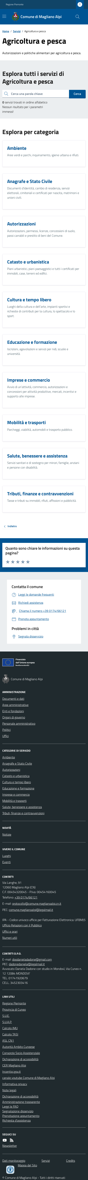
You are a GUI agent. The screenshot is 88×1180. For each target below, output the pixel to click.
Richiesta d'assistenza (16, 1120)
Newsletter (9, 1145)
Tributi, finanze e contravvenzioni (23, 813)
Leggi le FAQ (10, 1106)
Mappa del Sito (27, 1165)
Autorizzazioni (11, 769)
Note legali (9, 1090)
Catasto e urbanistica (15, 776)
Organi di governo (13, 717)
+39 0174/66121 (26, 897)
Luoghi (6, 855)
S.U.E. (5, 1015)
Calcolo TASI (10, 1034)
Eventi (6, 862)
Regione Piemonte (14, 4)
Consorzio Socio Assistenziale (21, 1053)
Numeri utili (9, 937)
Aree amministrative (15, 705)
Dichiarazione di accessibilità (20, 1059)
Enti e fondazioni (13, 711)
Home (5, 31)
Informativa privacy (14, 1084)
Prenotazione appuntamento (20, 1115)
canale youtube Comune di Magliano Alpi (28, 1077)
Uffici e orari (9, 931)
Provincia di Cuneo (14, 1009)
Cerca (77, 93)
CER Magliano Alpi (14, 1065)
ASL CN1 (8, 1040)
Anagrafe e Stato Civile (17, 763)
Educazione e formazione (18, 788)
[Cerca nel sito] (76, 16)
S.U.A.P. (7, 1022)
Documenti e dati (13, 698)
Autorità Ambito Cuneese (18, 1046)
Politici (6, 729)
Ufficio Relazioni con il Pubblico (22, 925)
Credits (70, 1160)
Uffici (5, 736)
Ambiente (8, 757)
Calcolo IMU (10, 1028)
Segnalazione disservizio (17, 1111)
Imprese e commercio (16, 794)
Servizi (17, 31)
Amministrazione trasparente (21, 1101)
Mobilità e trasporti (14, 800)
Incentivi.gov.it (11, 1071)
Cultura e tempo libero (16, 782)
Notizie (6, 834)
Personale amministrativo (18, 723)
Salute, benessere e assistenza (22, 807)
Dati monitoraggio (13, 1160)
